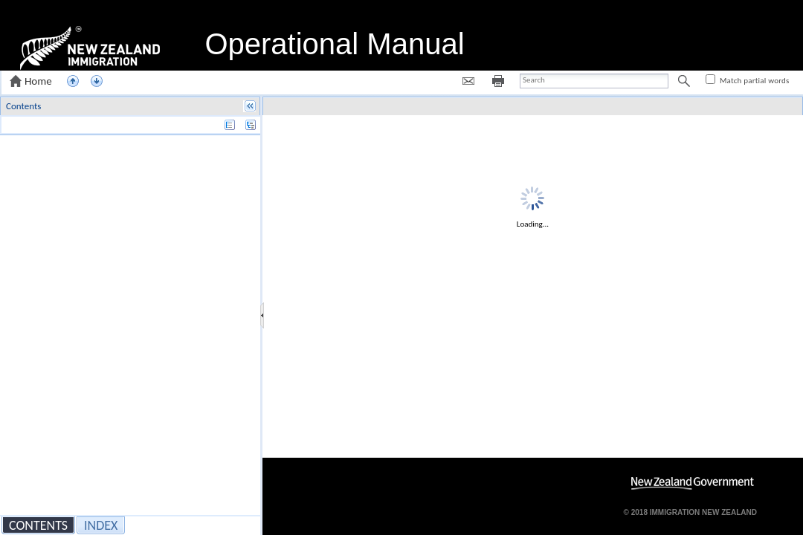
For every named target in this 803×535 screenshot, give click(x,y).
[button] (32, 81)
